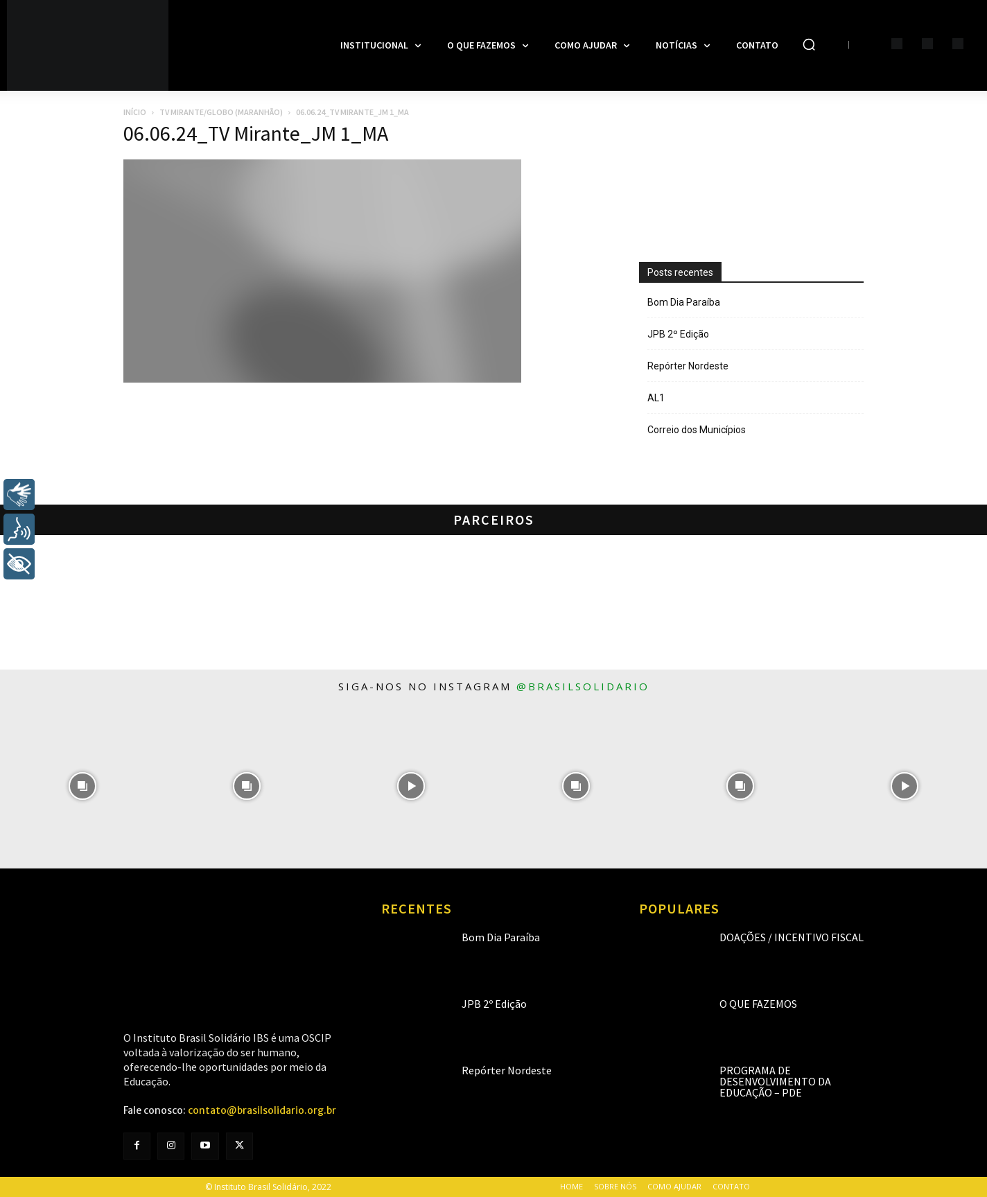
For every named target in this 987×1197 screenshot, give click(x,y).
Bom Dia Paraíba (683, 302)
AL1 (656, 397)
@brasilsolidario (582, 686)
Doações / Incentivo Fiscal (791, 937)
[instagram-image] (82, 786)
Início (134, 112)
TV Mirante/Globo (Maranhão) (221, 112)
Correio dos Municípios (696, 429)
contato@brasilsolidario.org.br (262, 1110)
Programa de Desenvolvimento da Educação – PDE (775, 1081)
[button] (809, 44)
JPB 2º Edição (678, 334)
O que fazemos (758, 1004)
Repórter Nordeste (687, 366)
